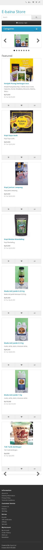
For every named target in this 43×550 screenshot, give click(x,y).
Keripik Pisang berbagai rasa (16, 83)
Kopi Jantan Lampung (13, 187)
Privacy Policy (6, 498)
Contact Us (5, 506)
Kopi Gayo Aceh (11, 135)
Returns (4, 509)
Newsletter (5, 537)
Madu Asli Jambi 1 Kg (13, 395)
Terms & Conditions (8, 500)
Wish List (4, 535)
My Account (5, 530)
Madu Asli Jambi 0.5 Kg (14, 343)
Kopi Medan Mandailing (14, 239)
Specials (4, 524)
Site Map (4, 511)
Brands (4, 517)
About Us (5, 493)
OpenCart (13, 545)
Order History (6, 533)
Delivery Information (8, 496)
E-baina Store (13, 11)
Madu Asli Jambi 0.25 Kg (14, 291)
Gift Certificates (7, 520)
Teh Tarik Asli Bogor (13, 447)
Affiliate (4, 522)
